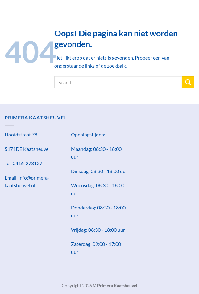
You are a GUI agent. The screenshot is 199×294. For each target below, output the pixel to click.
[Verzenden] (188, 82)
